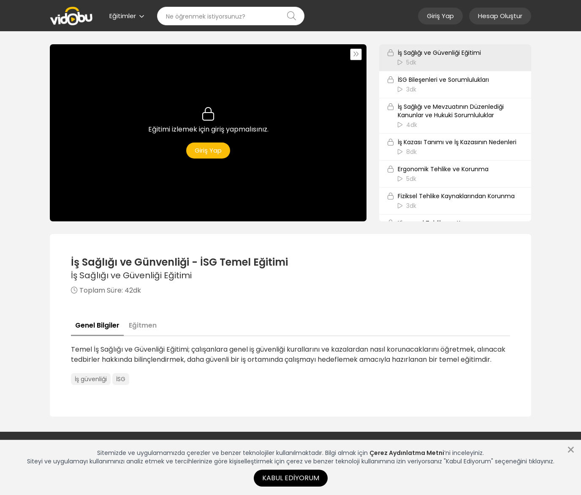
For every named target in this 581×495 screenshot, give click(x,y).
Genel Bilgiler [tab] (97, 325)
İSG (120, 379)
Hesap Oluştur (500, 15)
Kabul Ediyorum (290, 478)
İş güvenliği (91, 379)
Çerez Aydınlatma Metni (406, 453)
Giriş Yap (440, 15)
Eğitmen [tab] (143, 325)
